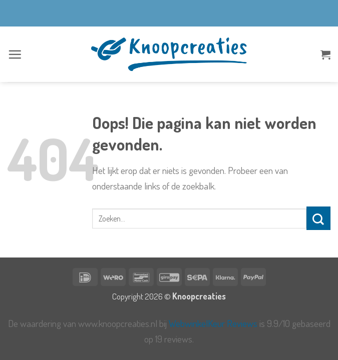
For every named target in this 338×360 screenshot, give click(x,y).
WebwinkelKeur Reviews (213, 323)
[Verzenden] (318, 218)
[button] (15, 54)
